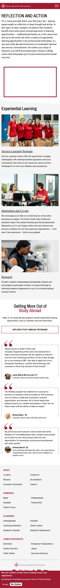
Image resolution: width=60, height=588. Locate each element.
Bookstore (7, 544)
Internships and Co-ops (15, 210)
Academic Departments (40, 530)
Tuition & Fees (9, 507)
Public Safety (9, 553)
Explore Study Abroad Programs (30, 329)
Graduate (7, 502)
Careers (33, 484)
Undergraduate (37, 498)
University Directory (39, 553)
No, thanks (16, 584)
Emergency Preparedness (42, 544)
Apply (5, 498)
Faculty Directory (10, 548)
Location (7, 475)
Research (6, 276)
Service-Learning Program (17, 151)
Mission (6, 479)
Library (34, 548)
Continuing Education (12, 525)
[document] (29, 576)
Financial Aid (36, 502)
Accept (5, 584)
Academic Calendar (11, 530)
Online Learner (36, 525)
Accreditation (35, 479)
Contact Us (35, 475)
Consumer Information (12, 484)
